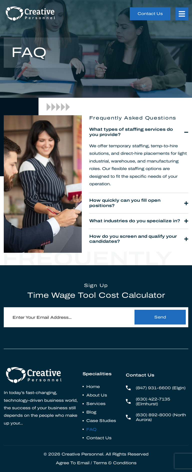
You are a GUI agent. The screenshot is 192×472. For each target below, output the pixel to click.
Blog (91, 412)
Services (96, 404)
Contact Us (99, 438)
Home (93, 386)
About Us (96, 395)
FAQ (91, 429)
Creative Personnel (82, 454)
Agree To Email (73, 463)
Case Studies (101, 420)
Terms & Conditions (114, 463)
